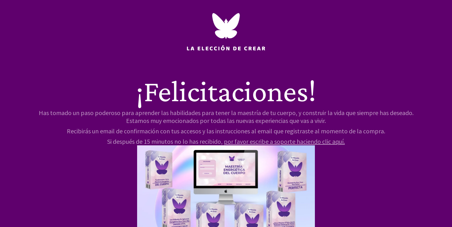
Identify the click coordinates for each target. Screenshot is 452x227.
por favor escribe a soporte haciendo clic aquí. (284, 141)
